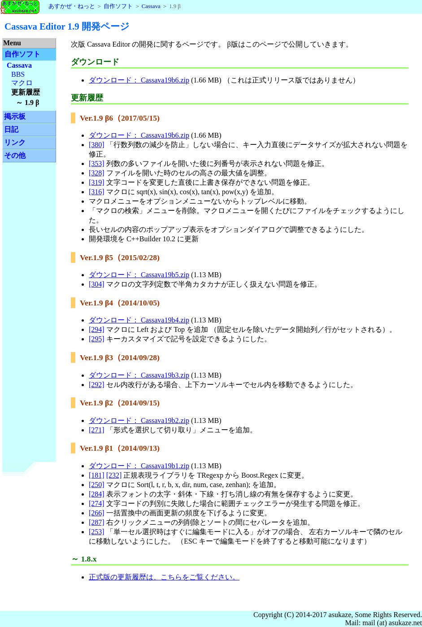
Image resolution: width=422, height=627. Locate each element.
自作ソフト (118, 6)
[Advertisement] (29, 304)
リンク (15, 142)
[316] (96, 192)
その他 (15, 155)
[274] (96, 503)
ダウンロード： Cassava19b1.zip (139, 466)
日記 (11, 129)
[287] (96, 522)
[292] (96, 384)
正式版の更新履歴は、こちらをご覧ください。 (164, 577)
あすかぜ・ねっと (47, 6)
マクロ (22, 83)
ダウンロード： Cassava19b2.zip (139, 420)
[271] (96, 430)
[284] (96, 494)
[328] (96, 173)
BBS (18, 74)
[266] (96, 513)
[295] (96, 339)
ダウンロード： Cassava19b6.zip (139, 80)
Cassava (151, 6)
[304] (96, 284)
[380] (96, 144)
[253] (96, 532)
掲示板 (15, 116)
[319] (96, 182)
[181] (96, 475)
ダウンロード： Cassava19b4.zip (139, 320)
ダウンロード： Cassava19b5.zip (139, 275)
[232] (114, 475)
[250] (96, 484)
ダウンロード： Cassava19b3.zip (139, 375)
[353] (96, 163)
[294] (96, 329)
